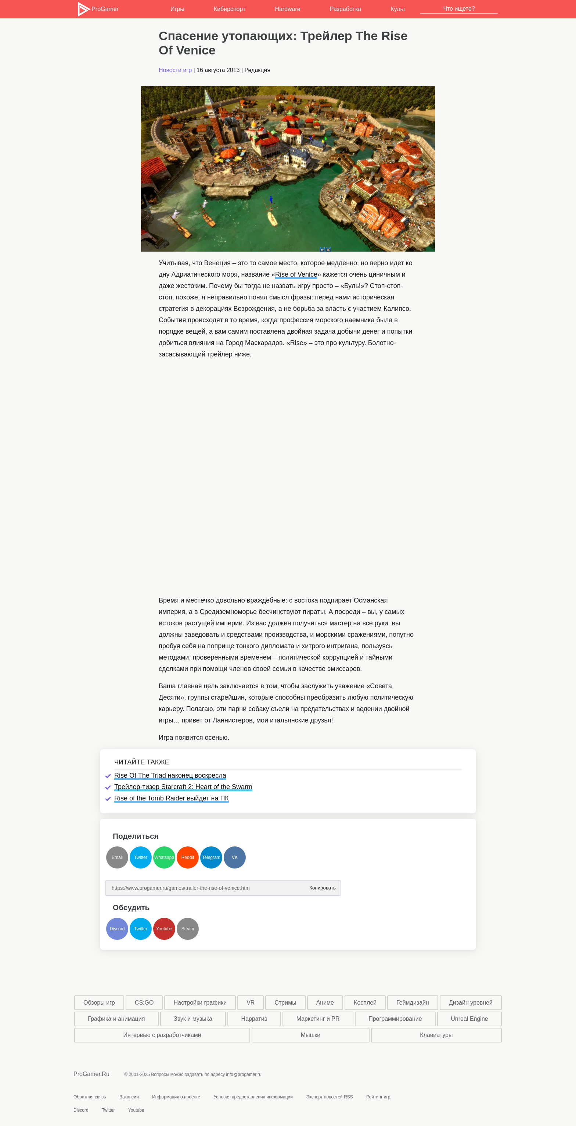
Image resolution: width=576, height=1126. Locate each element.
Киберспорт (229, 9)
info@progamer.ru (244, 1074)
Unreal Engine (469, 1019)
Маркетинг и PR (318, 1019)
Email (117, 857)
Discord (117, 928)
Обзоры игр (99, 1002)
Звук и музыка (193, 1019)
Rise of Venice (296, 274)
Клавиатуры (436, 1035)
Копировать (322, 886)
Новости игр (175, 70)
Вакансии (129, 1097)
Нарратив (254, 1019)
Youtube (164, 928)
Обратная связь (89, 1097)
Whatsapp (164, 857)
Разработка (345, 9)
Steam (187, 928)
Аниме (325, 1002)
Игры (177, 9)
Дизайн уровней (471, 1002)
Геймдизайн (412, 1002)
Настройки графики (200, 1002)
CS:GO (144, 1002)
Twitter (140, 857)
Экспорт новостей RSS (329, 1097)
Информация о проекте (176, 1097)
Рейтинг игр (378, 1097)
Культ (398, 9)
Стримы (285, 1002)
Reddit (187, 857)
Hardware (287, 9)
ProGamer (97, 9)
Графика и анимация (116, 1019)
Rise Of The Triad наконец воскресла (170, 775)
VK (235, 857)
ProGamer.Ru (91, 1074)
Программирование (395, 1019)
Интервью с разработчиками (162, 1035)
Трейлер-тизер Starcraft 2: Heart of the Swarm (183, 787)
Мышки (311, 1035)
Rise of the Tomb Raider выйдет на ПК (171, 798)
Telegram (211, 857)
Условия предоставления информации (253, 1097)
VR (250, 1002)
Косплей (365, 1002)
